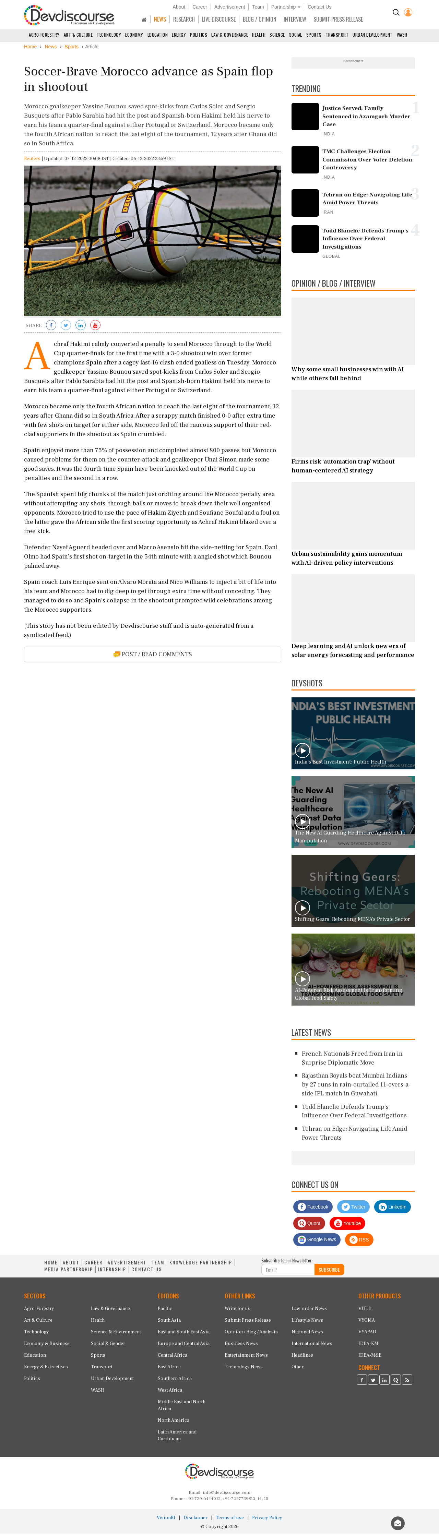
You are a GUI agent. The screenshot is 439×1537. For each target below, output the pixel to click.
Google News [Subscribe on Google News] (317, 1243)
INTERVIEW (295, 19)
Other (298, 1370)
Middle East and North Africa (181, 1408)
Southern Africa (175, 1382)
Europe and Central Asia (184, 1347)
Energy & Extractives (46, 1370)
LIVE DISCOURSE (219, 19)
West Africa (170, 1394)
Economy (134, 34)
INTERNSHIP (112, 1273)
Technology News (244, 1370)
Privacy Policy (267, 1521)
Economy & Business (47, 1347)
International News (312, 1347)
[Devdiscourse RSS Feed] (407, 1384)
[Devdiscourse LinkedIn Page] (384, 1384)
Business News (241, 1347)
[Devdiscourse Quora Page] (396, 1384)
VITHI (365, 1312)
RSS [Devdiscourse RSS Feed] (359, 1243)
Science (277, 34)
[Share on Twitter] (66, 329)
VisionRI (166, 1521)
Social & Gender (108, 1347)
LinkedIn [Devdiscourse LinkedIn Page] (392, 1210)
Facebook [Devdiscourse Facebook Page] (313, 1210)
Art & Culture (78, 34)
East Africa (169, 1370)
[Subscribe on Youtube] (95, 329)
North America (173, 1424)
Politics (198, 34)
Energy (179, 34)
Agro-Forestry (44, 34)
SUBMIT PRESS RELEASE (338, 19)
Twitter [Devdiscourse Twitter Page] (353, 1210)
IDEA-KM (368, 1347)
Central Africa (172, 1359)
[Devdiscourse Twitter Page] (373, 1384)
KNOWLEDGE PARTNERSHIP (200, 1266)
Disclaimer (195, 1521)
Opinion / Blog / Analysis (251, 1335)
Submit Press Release (248, 1324)
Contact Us (319, 7)
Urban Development (373, 34)
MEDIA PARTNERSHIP (68, 1273)
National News (307, 1335)
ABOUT (71, 1266)
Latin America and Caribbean (177, 1438)
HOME (51, 1266)
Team (258, 7)
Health (258, 34)
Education (157, 34)
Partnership (285, 7)
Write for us (237, 1312)
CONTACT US (146, 1273)
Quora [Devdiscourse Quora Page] (309, 1227)
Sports (314, 34)
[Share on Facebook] (51, 329)
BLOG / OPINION (259, 19)
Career (199, 7)
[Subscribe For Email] (288, 1273)
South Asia (169, 1324)
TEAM (158, 1266)
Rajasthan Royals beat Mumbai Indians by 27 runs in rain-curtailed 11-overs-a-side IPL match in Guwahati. (356, 1088)
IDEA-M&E (369, 1359)
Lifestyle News (307, 1324)
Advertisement (229, 7)
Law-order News (309, 1312)
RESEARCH (184, 19)
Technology (109, 34)
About (179, 7)
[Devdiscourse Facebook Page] (362, 1384)
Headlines (302, 1359)
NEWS (160, 19)
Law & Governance (229, 34)
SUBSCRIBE (329, 1273)
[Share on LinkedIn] (80, 329)
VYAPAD (367, 1335)
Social (295, 34)
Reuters (32, 162)
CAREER (93, 1266)
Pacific (165, 1312)
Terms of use (230, 1521)
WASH (402, 34)
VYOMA (366, 1324)
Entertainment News (246, 1359)
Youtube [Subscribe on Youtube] (347, 1227)
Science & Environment (116, 1335)
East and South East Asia (184, 1335)
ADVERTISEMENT (127, 1266)
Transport (337, 34)
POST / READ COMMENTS (153, 658)
